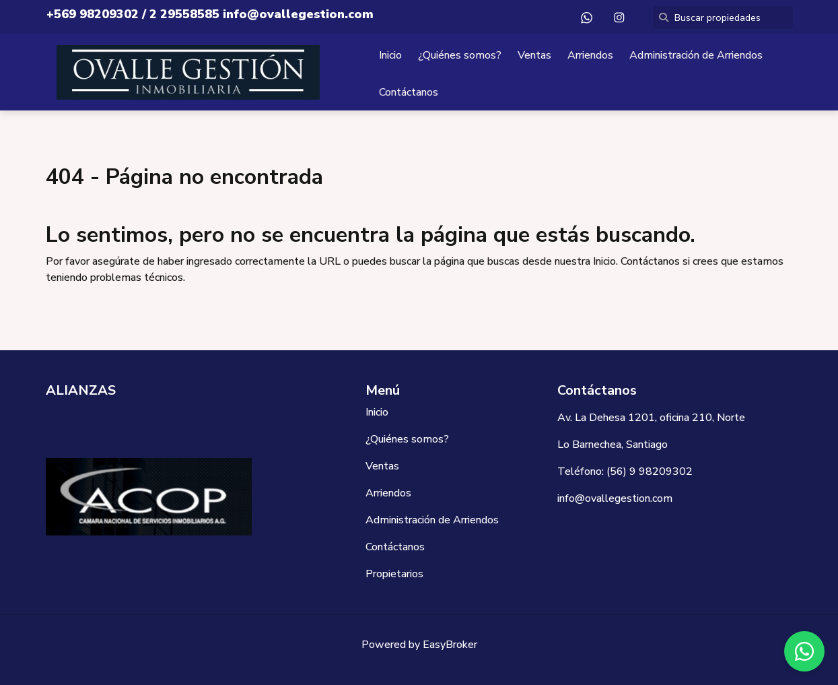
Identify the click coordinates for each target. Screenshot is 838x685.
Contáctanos (408, 92)
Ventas (534, 55)
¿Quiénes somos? (459, 55)
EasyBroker (450, 644)
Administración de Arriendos (696, 55)
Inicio (390, 55)
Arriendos (590, 55)
